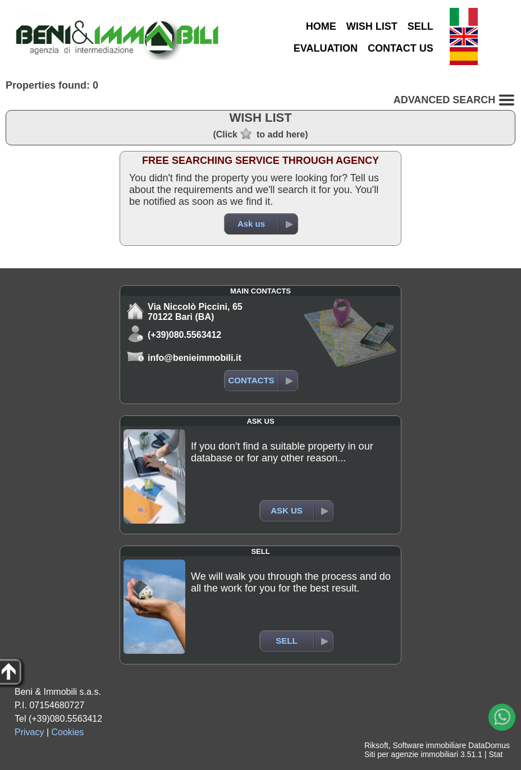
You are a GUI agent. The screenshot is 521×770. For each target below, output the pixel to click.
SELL (420, 26)
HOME (321, 26)
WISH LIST (371, 26)
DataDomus (489, 745)
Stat (495, 754)
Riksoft (376, 745)
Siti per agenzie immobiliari (411, 754)
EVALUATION (326, 48)
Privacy (29, 732)
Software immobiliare (429, 745)
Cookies (68, 732)
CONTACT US (400, 48)
